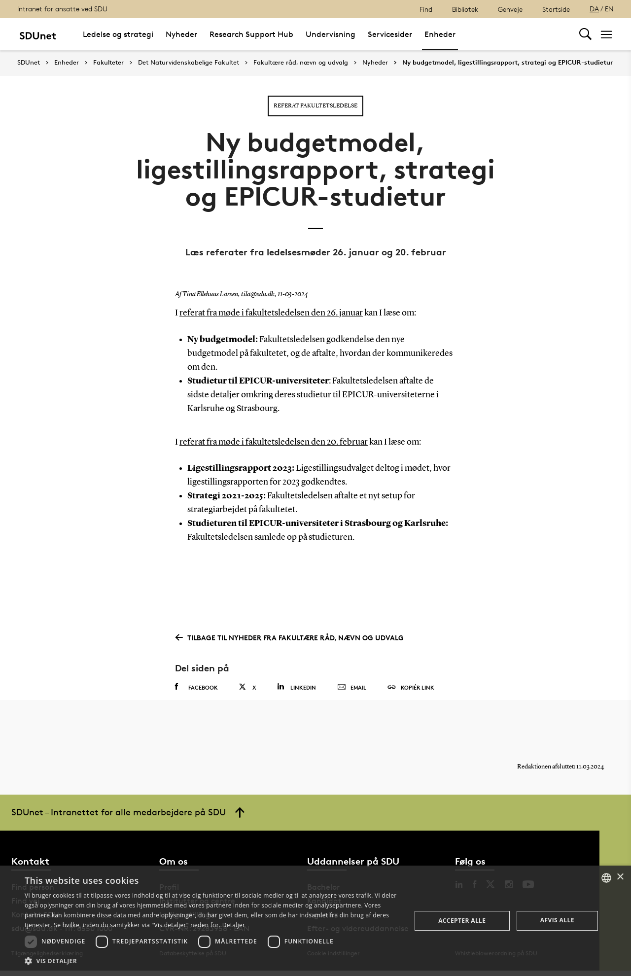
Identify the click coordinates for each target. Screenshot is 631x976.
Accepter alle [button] (462, 920)
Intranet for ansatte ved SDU (62, 8)
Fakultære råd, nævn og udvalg (300, 62)
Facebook (196, 687)
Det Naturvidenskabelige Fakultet (188, 62)
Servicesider (390, 34)
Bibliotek (465, 9)
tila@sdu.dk (258, 294)
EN (609, 8)
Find (426, 9)
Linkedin (296, 686)
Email (351, 687)
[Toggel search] (585, 34)
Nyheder (181, 34)
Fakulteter (108, 62)
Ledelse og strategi (118, 34)
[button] (212, 961)
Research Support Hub (251, 34)
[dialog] (315, 921)
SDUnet (28, 62)
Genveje (510, 9)
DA (594, 8)
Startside (556, 9)
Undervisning (330, 34)
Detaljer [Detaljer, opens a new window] (233, 925)
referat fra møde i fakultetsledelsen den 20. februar (273, 441)
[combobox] (606, 878)
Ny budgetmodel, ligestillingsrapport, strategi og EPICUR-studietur (507, 62)
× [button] (620, 877)
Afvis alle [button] (557, 920)
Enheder (440, 34)
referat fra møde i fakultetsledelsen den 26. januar (271, 313)
